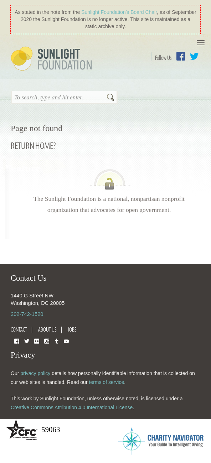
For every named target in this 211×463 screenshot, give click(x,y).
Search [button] (110, 98)
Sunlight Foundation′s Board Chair (119, 12)
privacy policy (35, 373)
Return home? (33, 145)
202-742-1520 (27, 314)
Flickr (36, 341)
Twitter (194, 56)
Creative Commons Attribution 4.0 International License (72, 407)
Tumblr (56, 341)
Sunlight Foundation (53, 59)
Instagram (46, 341)
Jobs (72, 329)
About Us (47, 329)
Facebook (180, 56)
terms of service (106, 382)
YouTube (66, 341)
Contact (19, 329)
